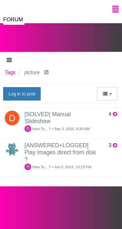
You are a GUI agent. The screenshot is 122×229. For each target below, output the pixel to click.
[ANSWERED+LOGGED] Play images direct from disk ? (60, 152)
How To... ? (37, 129)
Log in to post (22, 93)
